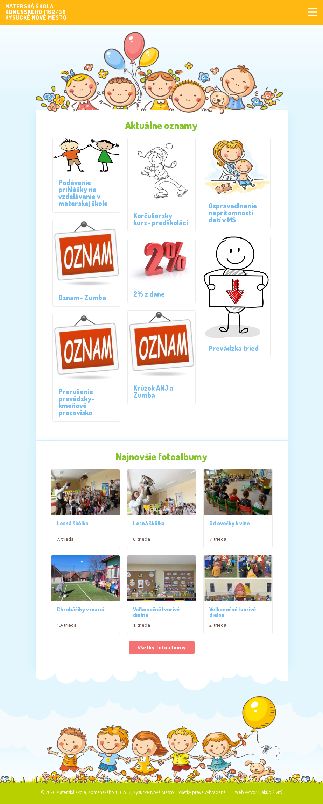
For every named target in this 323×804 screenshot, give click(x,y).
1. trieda (141, 656)
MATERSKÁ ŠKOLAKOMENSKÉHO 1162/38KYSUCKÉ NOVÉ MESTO (36, 12)
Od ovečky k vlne (229, 538)
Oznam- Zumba (82, 297)
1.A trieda (67, 656)
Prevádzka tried (234, 348)
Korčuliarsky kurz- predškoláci (160, 219)
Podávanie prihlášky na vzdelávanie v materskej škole (83, 193)
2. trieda (217, 656)
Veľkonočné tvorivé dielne (156, 642)
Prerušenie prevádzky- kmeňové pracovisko (76, 402)
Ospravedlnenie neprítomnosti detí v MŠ (233, 212)
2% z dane (149, 293)
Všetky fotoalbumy (162, 678)
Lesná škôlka (73, 525)
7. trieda (65, 541)
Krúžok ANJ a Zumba (153, 391)
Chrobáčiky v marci (80, 639)
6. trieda (141, 541)
